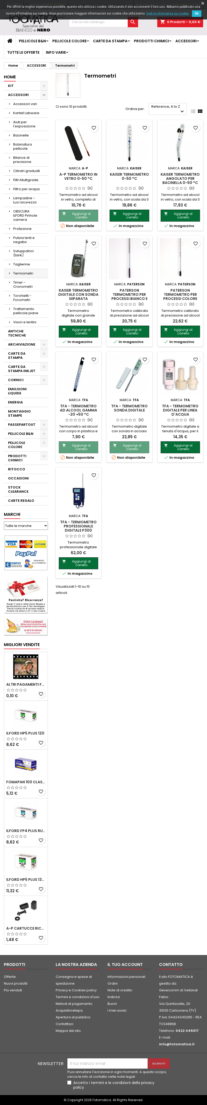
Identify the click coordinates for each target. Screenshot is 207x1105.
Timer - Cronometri (23, 284)
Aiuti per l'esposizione (24, 124)
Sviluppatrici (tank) (23, 253)
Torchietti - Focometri (22, 297)
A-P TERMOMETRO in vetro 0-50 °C (78, 176)
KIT (11, 85)
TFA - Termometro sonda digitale (129, 408)
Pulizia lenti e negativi (24, 239)
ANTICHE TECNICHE (17, 333)
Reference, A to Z (168, 109)
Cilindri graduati (26, 170)
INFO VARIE (56, 52)
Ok (196, 13)
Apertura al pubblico (73, 1017)
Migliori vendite (22, 645)
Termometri (23, 273)
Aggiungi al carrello (76, 215)
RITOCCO (16, 469)
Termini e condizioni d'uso (77, 996)
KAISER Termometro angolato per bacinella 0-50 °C (180, 178)
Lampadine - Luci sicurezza (25, 200)
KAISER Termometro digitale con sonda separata (78, 294)
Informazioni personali (126, 976)
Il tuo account (125, 964)
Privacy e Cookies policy (76, 990)
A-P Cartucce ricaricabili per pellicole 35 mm (26, 928)
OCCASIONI (18, 478)
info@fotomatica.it (177, 1044)
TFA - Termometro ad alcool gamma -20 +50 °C (78, 410)
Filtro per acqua (26, 189)
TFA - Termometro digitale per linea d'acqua (180, 410)
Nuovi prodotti (15, 983)
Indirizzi (114, 996)
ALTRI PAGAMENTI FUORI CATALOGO (26, 684)
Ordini (113, 983)
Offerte (10, 976)
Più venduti (13, 990)
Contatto (171, 964)
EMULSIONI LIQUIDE (17, 391)
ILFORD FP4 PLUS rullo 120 (26, 831)
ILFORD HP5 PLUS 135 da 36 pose (26, 879)
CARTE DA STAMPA (110, 41)
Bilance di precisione (22, 159)
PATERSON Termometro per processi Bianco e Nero (129, 296)
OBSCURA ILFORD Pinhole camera (25, 215)
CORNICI (16, 380)
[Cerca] (103, 22)
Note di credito (120, 990)
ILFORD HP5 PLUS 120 (25, 733)
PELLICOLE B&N (32, 41)
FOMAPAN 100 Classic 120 (26, 782)
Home (10, 77)
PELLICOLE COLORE (69, 41)
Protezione (22, 228)
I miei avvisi (117, 1010)
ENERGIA (15, 402)
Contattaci (64, 1023)
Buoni (112, 1003)
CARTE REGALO (21, 500)
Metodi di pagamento (74, 1003)
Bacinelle (21, 135)
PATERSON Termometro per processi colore (180, 294)
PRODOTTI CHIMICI (151, 41)
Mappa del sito (68, 1030)
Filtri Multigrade (25, 179)
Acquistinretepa (69, 1010)
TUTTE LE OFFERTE (23, 52)
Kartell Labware (26, 113)
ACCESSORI (186, 41)
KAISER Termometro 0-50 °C (129, 176)
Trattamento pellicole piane (25, 310)
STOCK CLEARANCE (18, 489)
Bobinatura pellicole (22, 146)
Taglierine (21, 264)
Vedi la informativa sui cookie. (167, 13)
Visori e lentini (24, 322)
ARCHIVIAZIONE (21, 344)
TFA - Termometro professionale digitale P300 (78, 526)
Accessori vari (25, 103)
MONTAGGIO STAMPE (19, 413)
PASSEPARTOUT (21, 424)
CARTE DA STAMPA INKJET (21, 368)
